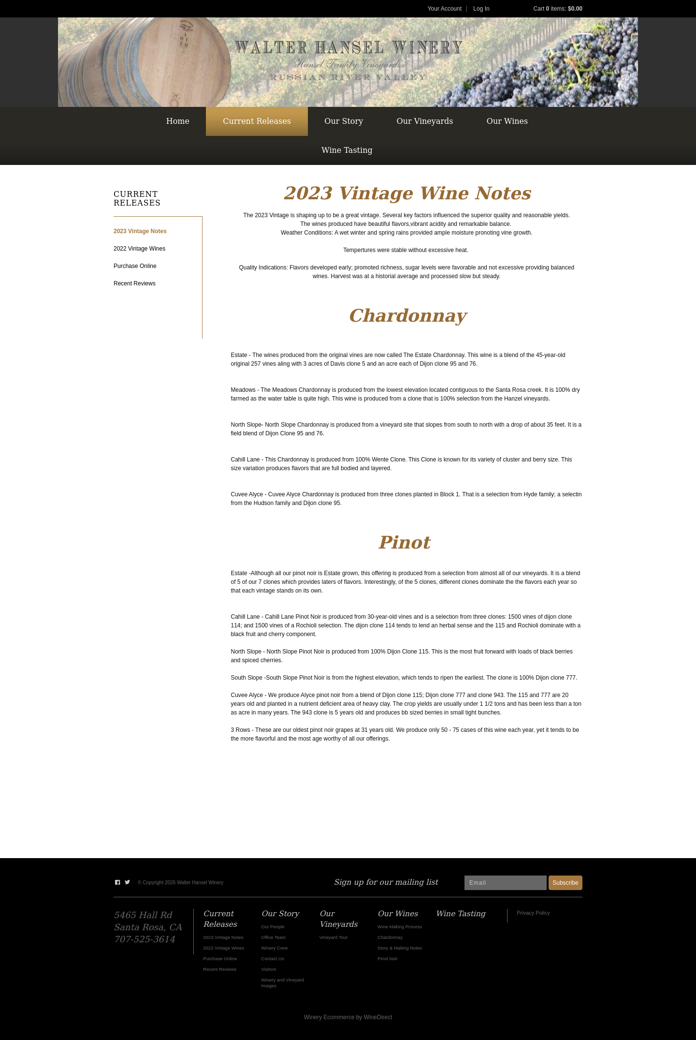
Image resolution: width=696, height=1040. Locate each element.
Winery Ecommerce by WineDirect (348, 1017)
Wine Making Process (399, 926)
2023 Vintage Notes (140, 231)
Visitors (268, 969)
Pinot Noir (387, 958)
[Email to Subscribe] (505, 883)
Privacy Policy (533, 913)
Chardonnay (390, 937)
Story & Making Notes (399, 948)
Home (177, 121)
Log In (481, 8)
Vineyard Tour (333, 937)
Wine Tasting (346, 150)
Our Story (343, 121)
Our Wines (507, 121)
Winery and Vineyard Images (282, 982)
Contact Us (272, 958)
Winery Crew (274, 948)
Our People (273, 926)
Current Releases (257, 121)
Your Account (445, 8)
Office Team (273, 937)
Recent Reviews (135, 283)
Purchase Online (135, 266)
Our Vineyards (425, 121)
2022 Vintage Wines (139, 248)
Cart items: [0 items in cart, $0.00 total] (558, 8)
